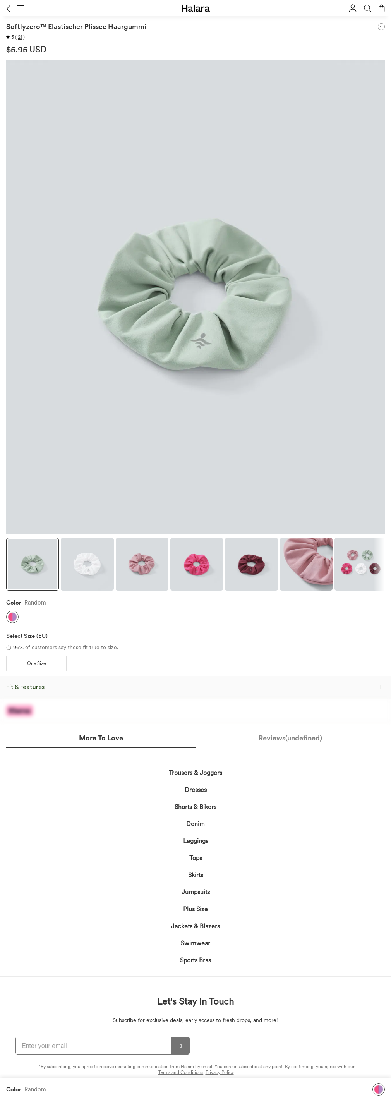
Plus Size (195, 909)
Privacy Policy (220, 1072)
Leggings (195, 841)
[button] (8, 8)
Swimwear (195, 943)
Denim (195, 824)
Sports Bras (195, 960)
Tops (195, 858)
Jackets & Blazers (195, 926)
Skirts (195, 875)
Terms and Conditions (180, 1072)
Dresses (196, 790)
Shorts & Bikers (195, 807)
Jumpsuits (196, 892)
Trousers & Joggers (195, 772)
